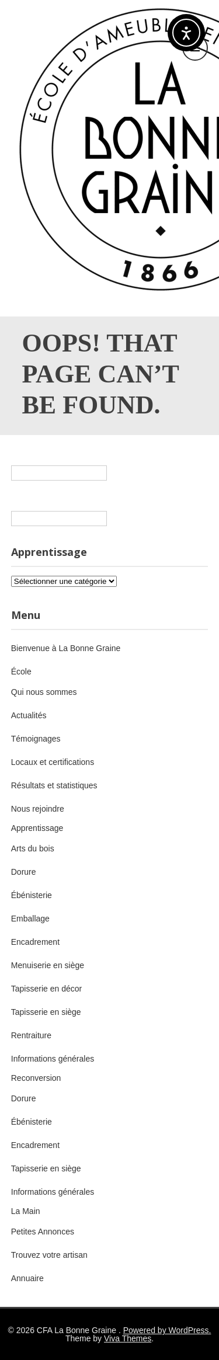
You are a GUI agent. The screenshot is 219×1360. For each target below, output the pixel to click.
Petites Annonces (42, 1231)
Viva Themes (127, 1338)
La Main (25, 1211)
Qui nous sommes (44, 692)
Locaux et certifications (52, 762)
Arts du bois (32, 848)
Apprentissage (37, 828)
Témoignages (36, 738)
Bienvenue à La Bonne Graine (66, 648)
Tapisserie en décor (46, 988)
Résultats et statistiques (54, 785)
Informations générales (52, 1058)
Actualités (29, 715)
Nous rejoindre (37, 808)
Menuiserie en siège (47, 965)
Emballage (30, 918)
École (21, 671)
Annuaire (27, 1278)
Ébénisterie (31, 895)
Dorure (23, 871)
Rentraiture (31, 1035)
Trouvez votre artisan (49, 1255)
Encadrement (35, 942)
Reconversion (36, 1078)
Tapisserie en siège (46, 1012)
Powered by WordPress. (167, 1330)
